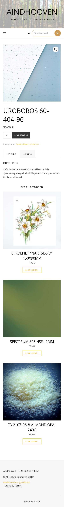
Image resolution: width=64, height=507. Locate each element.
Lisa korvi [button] (32, 270)
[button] (55, 49)
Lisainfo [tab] (28, 153)
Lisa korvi (21, 135)
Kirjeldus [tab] (11, 153)
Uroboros (34, 144)
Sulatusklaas (22, 144)
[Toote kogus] (7, 135)
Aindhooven (32, 12)
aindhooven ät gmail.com (16, 482)
